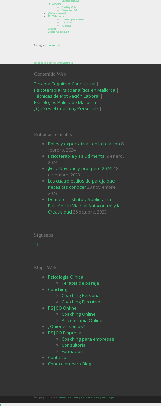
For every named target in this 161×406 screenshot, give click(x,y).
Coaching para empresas (74, 19)
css (38, 62)
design (44, 62)
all (35, 62)
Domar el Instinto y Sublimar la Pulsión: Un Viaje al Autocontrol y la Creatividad (84, 205)
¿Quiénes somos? (57, 13)
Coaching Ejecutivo (81, 302)
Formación (66, 25)
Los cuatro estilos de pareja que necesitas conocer (81, 184)
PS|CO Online (54, 4)
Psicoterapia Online (70, 10)
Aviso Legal (108, 397)
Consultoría (67, 22)
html (50, 62)
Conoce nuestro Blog (58, 31)
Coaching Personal (81, 295)
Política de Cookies (69, 397)
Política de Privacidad (90, 397)
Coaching (57, 289)
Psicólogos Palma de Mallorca (65, 102)
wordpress (67, 62)
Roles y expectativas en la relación (84, 143)
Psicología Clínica (65, 277)
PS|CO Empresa (56, 16)
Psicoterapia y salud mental (77, 156)
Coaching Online (69, 7)
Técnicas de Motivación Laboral (67, 96)
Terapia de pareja (80, 283)
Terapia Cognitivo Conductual (65, 84)
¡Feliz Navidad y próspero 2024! (80, 168)
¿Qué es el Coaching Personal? (66, 108)
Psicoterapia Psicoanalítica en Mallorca (74, 90)
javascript (57, 62)
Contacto (52, 28)
